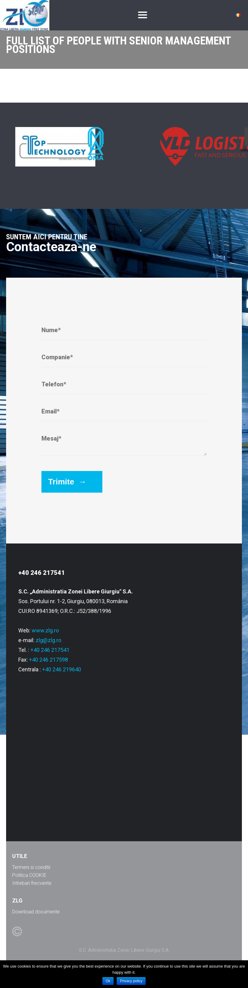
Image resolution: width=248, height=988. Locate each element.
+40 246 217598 (48, 659)
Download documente (36, 912)
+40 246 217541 (49, 650)
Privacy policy (131, 981)
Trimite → (67, 481)
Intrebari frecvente (31, 883)
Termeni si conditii (31, 867)
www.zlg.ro (45, 630)
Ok (108, 981)
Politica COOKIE (29, 875)
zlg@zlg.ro (48, 640)
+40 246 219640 (61, 669)
